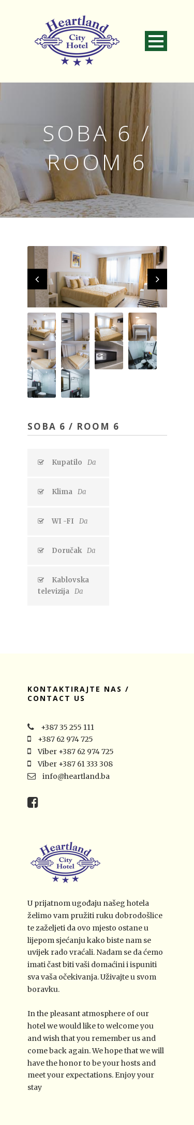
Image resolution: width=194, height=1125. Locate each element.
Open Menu (156, 41)
